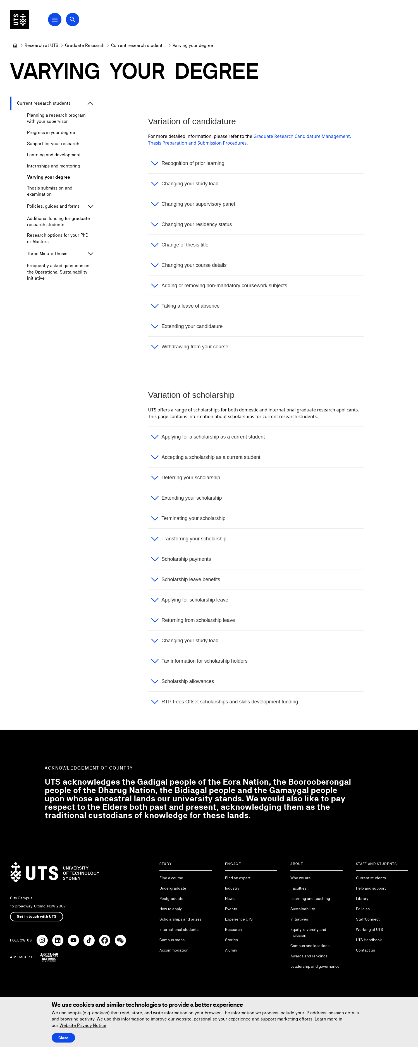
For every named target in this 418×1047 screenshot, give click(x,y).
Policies (363, 909)
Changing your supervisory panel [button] (198, 204)
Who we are (300, 878)
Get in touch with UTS (36, 916)
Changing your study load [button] (190, 183)
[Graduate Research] (84, 45)
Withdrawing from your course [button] (195, 346)
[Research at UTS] (41, 45)
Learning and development (54, 154)
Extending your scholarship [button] (192, 498)
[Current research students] (138, 45)
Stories (231, 940)
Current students (371, 878)
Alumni (231, 950)
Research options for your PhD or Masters (58, 238)
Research (233, 929)
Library (362, 898)
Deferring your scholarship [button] (191, 477)
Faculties (298, 888)
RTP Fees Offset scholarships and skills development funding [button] (230, 702)
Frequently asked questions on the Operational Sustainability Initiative (58, 272)
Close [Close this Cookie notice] (63, 1038)
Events (231, 909)
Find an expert (237, 878)
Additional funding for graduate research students (58, 221)
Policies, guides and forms (53, 206)
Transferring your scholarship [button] (194, 539)
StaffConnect (368, 919)
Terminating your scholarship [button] (194, 518)
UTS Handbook (369, 940)
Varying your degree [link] (193, 45)
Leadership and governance (315, 966)
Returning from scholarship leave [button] (198, 620)
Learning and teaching (310, 898)
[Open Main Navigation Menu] (57, 20)
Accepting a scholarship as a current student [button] (211, 457)
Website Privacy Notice (82, 1025)
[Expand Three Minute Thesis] (90, 254)
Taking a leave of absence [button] (191, 306)
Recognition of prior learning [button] (193, 163)
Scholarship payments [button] (186, 559)
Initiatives (299, 919)
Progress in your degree (51, 132)
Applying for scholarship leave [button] (195, 600)
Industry (232, 888)
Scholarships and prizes (180, 919)
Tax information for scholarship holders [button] (205, 661)
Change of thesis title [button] (185, 245)
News (230, 898)
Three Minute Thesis (47, 253)
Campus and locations (309, 945)
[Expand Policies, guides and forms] (90, 206)
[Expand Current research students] (90, 103)
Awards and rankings (309, 956)
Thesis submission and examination (49, 191)
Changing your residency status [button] (197, 224)
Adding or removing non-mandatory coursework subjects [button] (224, 285)
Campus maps (172, 940)
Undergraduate (172, 888)
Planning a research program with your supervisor (56, 118)
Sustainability (302, 909)
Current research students (44, 103)
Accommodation (173, 950)
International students (179, 929)
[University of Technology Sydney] (15, 45)
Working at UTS (369, 929)
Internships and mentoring (53, 166)
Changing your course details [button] (194, 265)
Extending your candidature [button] (192, 326)
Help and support (371, 888)
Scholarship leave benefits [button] (191, 579)
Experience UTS (239, 919)
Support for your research (53, 143)
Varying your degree (48, 177)
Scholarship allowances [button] (188, 681)
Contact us (365, 950)
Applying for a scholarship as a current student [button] (213, 437)
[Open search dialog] (75, 20)
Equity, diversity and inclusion (308, 932)
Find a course (171, 878)
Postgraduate (171, 898)
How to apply (170, 909)
